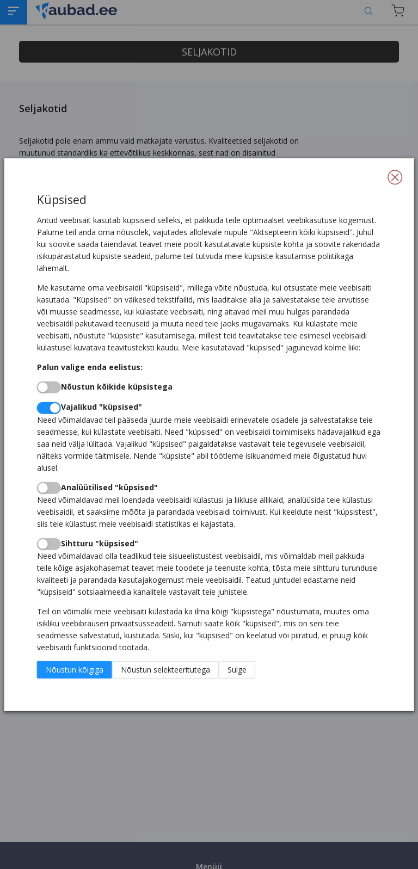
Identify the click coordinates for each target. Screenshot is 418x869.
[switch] (49, 387)
